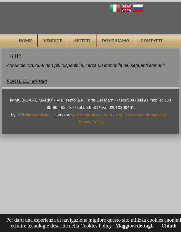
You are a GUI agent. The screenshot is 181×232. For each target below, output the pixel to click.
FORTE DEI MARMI (27, 81)
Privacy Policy (90, 122)
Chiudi (168, 225)
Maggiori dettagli (134, 225)
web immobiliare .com (91, 114)
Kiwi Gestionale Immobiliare (141, 114)
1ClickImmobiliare (33, 114)
